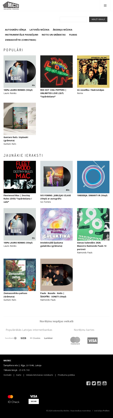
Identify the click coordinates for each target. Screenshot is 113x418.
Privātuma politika (66, 375)
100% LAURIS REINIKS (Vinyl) (18, 90)
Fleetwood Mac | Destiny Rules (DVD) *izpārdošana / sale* (18, 198)
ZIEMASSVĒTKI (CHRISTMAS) (20, 39)
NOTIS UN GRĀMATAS (54, 34)
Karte (18, 375)
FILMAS (73, 34)
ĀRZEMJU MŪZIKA (62, 29)
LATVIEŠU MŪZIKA (39, 29)
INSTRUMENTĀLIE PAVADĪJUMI (21, 34)
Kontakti (7, 375)
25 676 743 (24, 370)
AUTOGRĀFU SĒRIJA (15, 29)
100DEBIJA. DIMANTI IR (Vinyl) (92, 195)
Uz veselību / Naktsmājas (90, 90)
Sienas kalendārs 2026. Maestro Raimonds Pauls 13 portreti (91, 246)
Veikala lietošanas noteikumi (39, 375)
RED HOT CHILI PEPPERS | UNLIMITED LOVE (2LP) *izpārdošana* (53, 93)
